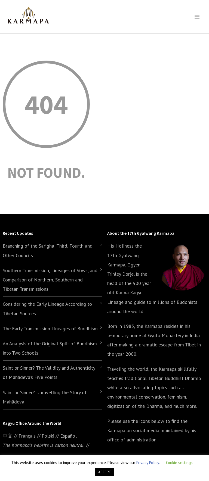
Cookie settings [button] (179, 462)
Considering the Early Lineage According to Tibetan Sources (47, 308)
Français (27, 436)
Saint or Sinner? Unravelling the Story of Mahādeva (45, 397)
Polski (48, 436)
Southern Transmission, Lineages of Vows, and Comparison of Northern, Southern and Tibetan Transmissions (50, 279)
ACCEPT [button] (104, 472)
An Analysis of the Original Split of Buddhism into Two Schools (50, 348)
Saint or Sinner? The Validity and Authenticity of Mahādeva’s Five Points (49, 372)
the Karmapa (149, 326)
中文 (8, 436)
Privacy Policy (147, 462)
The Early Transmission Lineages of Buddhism (50, 328)
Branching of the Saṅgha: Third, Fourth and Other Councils (48, 250)
